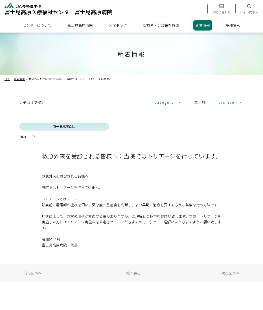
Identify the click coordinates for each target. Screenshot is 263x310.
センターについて (37, 25)
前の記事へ (33, 273)
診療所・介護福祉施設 (161, 25)
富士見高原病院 (80, 25)
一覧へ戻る (131, 273)
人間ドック (118, 25)
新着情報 (202, 25)
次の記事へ (230, 273)
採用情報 (233, 25)
